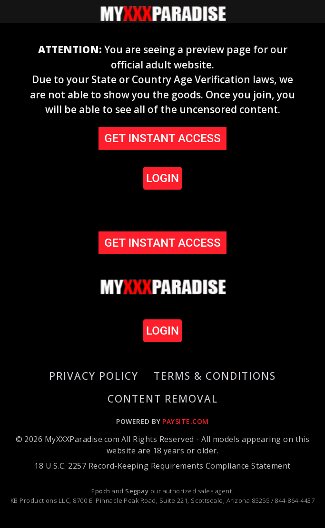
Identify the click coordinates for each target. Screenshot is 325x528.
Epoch (101, 491)
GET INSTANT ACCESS (162, 138)
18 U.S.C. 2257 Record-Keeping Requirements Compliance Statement (162, 466)
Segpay (137, 491)
